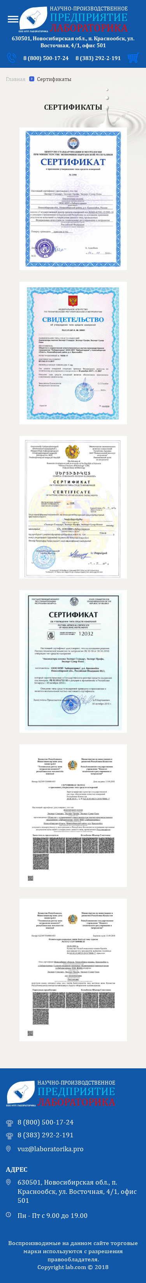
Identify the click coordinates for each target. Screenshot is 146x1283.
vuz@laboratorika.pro (51, 1149)
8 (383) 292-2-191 (98, 58)
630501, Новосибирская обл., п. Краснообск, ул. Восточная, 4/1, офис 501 (77, 1191)
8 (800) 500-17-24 (46, 58)
